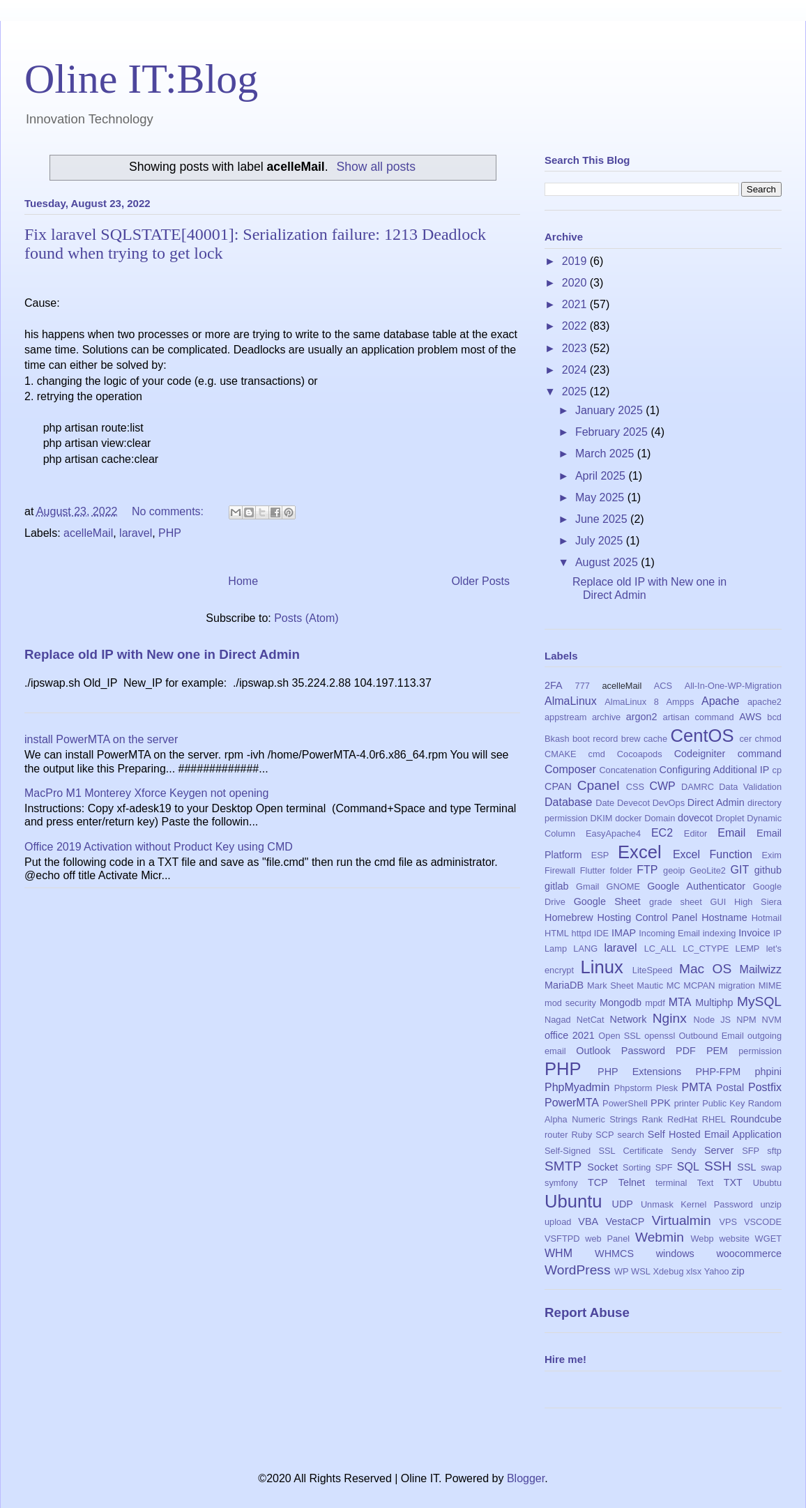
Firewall (560, 870)
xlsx (693, 1271)
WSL (641, 1271)
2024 (576, 370)
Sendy (683, 1150)
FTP (647, 870)
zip (737, 1271)
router (556, 1134)
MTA (680, 1002)
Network (628, 1019)
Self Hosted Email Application (715, 1134)
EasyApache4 (613, 833)
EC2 (662, 833)
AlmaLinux (571, 701)
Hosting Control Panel (647, 917)
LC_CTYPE (706, 948)
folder (621, 870)
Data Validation (750, 787)
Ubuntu (573, 1201)
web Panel (607, 1238)
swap (771, 1167)
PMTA (697, 1087)
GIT (740, 870)
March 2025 (606, 453)
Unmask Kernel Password (697, 1204)
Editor (695, 833)
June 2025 (602, 519)
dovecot (695, 817)
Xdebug (668, 1271)
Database (569, 802)
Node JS (712, 1019)
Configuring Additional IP (715, 769)
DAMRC (697, 787)
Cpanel (598, 785)
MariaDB (564, 985)
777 (582, 685)
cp (777, 770)
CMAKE (561, 754)
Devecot (633, 803)
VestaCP (624, 1221)
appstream (565, 717)
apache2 (764, 701)
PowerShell (625, 1103)
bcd (774, 717)
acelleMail (88, 533)
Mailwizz (761, 969)
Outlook (593, 1050)
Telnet (631, 1182)
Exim (772, 855)
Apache (720, 701)
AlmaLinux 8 (631, 701)
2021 (576, 304)
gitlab (556, 886)
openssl (659, 1035)
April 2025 (602, 476)
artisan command (698, 717)
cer (745, 738)
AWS (750, 716)
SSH (717, 1166)
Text (705, 1183)
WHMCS (614, 1253)
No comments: (169, 511)
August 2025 (608, 562)
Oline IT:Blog (141, 79)
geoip (674, 870)
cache (655, 738)
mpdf (654, 1003)
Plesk (667, 1088)
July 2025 (600, 541)
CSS (635, 787)
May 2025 (601, 497)
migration (736, 985)
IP (777, 933)
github (768, 870)
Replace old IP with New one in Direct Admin (162, 654)
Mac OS (705, 968)
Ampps (680, 701)
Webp (702, 1238)
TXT (733, 1182)
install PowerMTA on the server (101, 739)
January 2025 (610, 410)
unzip (771, 1204)
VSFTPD (562, 1238)
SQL (688, 1167)
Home (243, 581)
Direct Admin (716, 802)
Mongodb (620, 1002)
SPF (664, 1167)
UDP (622, 1204)
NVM (772, 1019)
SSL (746, 1167)
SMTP (563, 1166)
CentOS (701, 735)
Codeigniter (700, 753)
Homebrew (569, 917)
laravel (135, 533)
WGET (768, 1238)
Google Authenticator (696, 886)
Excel (640, 852)
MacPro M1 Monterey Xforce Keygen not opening (146, 793)
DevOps (669, 803)
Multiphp (714, 1002)
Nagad (558, 1019)
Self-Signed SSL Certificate (604, 1150)
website (734, 1238)
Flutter (592, 870)
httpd (581, 933)
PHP (169, 533)
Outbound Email (710, 1035)
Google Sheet (607, 901)
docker (628, 818)
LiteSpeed (652, 970)
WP (621, 1271)
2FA (554, 685)
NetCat (590, 1019)
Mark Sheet (610, 985)
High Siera (758, 902)
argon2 (641, 716)
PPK (661, 1103)
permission (760, 1051)
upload (558, 1222)
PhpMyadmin (577, 1087)
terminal (671, 1183)
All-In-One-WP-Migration (733, 685)
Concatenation (628, 770)
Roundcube (756, 1119)
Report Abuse (587, 1312)
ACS (663, 685)
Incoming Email (669, 933)
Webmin (659, 1237)
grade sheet (675, 902)
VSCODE (763, 1222)
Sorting (637, 1167)
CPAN (558, 786)
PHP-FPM (717, 1071)
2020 (576, 283)
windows (675, 1253)
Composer (570, 769)
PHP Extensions (639, 1071)
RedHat (682, 1119)
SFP (750, 1150)
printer (686, 1103)
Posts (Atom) (306, 618)
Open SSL (619, 1035)
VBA (588, 1221)
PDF (686, 1050)
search (630, 1134)
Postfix (765, 1087)
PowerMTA (572, 1103)
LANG (585, 948)
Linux (602, 967)
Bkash (557, 738)
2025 (576, 391)
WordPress (578, 1270)
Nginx (670, 1018)
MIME (770, 985)
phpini (768, 1071)
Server (718, 1150)
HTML (557, 933)
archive (606, 717)
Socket (602, 1167)
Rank (652, 1119)
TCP (598, 1182)
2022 (576, 326)
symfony (561, 1183)
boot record (595, 738)
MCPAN (699, 985)
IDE (601, 933)
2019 (576, 261)
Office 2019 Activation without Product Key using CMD (158, 847)
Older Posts (480, 581)
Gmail (587, 886)
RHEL (714, 1119)
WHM (558, 1253)
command (760, 753)
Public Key (723, 1103)
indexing (719, 933)
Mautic (650, 985)
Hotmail (767, 918)
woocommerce (749, 1253)
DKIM (602, 818)
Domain (659, 818)
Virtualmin (681, 1220)
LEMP (748, 948)
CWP (662, 786)
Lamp (556, 948)
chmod (768, 738)
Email (731, 833)
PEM (717, 1050)
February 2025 (613, 432)
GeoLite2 (708, 870)
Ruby (581, 1134)
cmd (596, 754)
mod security (570, 1003)
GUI (718, 902)
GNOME (623, 886)
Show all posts (376, 167)
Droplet (729, 818)
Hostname (724, 917)
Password (643, 1050)
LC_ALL (660, 948)
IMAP (623, 932)
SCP (604, 1134)
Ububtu (767, 1183)
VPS (728, 1222)
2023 (576, 348)
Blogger (526, 1478)
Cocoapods (639, 754)
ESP (600, 855)
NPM (746, 1019)
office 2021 (570, 1035)
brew (631, 738)
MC (673, 985)
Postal (730, 1087)
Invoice (754, 932)
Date (604, 803)
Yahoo (716, 1271)
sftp (774, 1150)
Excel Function (712, 854)
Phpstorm (633, 1088)
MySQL (759, 1001)
